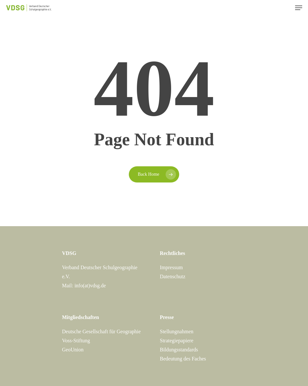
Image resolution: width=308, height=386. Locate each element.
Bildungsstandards (179, 349)
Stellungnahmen (176, 331)
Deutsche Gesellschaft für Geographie (101, 331)
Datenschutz (172, 276)
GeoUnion (73, 349)
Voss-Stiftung (76, 340)
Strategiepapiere (176, 340)
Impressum (171, 267)
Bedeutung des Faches (183, 358)
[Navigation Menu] (298, 8)
